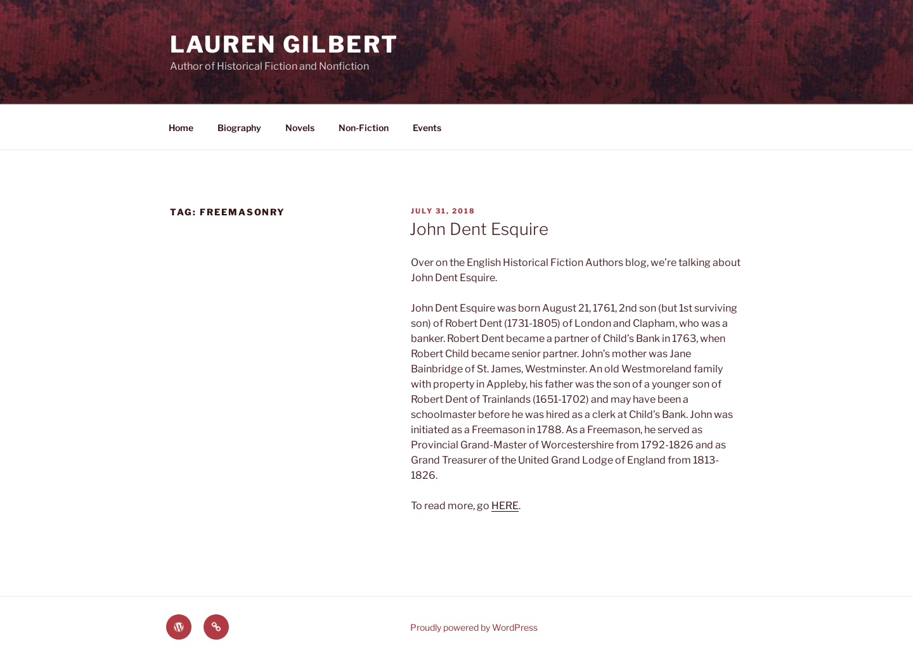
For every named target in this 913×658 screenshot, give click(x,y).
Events (427, 127)
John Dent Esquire (479, 229)
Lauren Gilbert (284, 44)
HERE (505, 506)
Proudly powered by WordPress (474, 627)
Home (181, 127)
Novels (299, 127)
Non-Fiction (364, 127)
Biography (239, 127)
